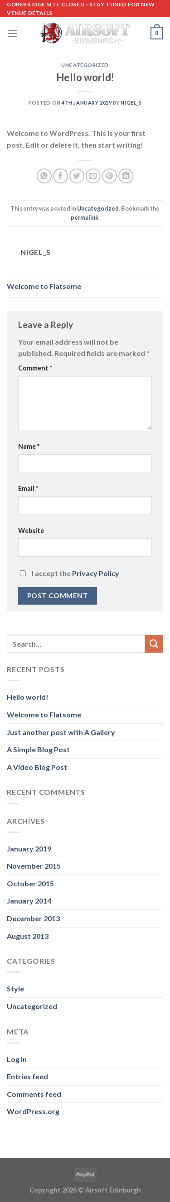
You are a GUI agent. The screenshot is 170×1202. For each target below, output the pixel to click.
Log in (17, 1059)
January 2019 (29, 848)
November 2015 (34, 865)
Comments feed (34, 1094)
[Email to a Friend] (93, 175)
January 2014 (29, 900)
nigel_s (131, 103)
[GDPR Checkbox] (23, 573)
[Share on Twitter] (76, 175)
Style (15, 988)
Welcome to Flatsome (44, 286)
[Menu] (12, 33)
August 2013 (28, 936)
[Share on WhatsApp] (44, 175)
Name (28, 446)
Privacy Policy (95, 573)
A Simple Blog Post (38, 749)
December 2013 (33, 918)
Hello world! (28, 696)
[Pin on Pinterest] (109, 175)
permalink (84, 217)
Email (28, 488)
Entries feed (27, 1076)
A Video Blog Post (37, 767)
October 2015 (30, 883)
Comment (35, 368)
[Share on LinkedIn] (125, 175)
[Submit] (154, 644)
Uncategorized (84, 65)
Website (31, 530)
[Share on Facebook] (60, 175)
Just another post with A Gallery (61, 732)
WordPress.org (33, 1111)
